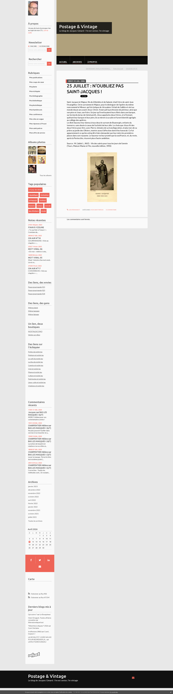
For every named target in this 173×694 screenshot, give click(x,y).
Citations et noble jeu (36, 386)
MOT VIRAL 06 (35, 249)
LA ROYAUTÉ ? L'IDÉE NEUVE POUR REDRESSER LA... (39, 638)
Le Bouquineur (45, 614)
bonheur (43, 200)
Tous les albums (46, 175)
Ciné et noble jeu (34, 369)
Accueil (63, 62)
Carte (31, 579)
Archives (77, 62)
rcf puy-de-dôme (35, 190)
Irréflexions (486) (34, 631)
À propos (92, 62)
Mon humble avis (35, 110)
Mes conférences (35, 114)
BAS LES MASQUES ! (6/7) (39, 428)
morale (48, 206)
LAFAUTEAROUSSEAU (37, 642)
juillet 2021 (32, 517)
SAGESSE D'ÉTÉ (131, 69)
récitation (44, 195)
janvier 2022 (33, 507)
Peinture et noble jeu (36, 355)
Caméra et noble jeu (35, 365)
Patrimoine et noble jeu (37, 379)
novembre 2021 (34, 510)
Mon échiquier (34, 91)
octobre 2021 (33, 514)
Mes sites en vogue (36, 119)
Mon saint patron (35, 128)
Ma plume (33, 87)
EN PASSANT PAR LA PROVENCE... (98, 69)
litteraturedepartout (35, 622)
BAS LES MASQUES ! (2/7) (39, 468)
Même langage (33, 311)
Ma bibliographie (35, 96)
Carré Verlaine (33, 628)
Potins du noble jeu (35, 352)
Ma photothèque (35, 105)
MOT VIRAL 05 (35, 257)
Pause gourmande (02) (36, 290)
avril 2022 (32, 500)
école (43, 211)
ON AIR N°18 (34, 238)
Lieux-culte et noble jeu (37, 382)
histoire (32, 206)
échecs (39, 206)
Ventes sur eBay (34, 335)
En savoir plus (114, 692)
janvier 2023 (33, 486)
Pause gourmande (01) (36, 287)
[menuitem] (63, 60)
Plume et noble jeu (35, 372)
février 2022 (33, 503)
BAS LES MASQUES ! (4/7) (39, 441)
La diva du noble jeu (35, 362)
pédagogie (33, 200)
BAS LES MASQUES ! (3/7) (39, 455)
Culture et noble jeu (35, 376)
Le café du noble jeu (35, 359)
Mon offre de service (37, 133)
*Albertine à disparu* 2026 (38, 626)
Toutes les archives (35, 521)
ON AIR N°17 (34, 268)
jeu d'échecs (34, 211)
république (33, 195)
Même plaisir (33, 308)
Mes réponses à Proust (37, 124)
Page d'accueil (118, 69)
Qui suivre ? (32, 614)
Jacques (32, 412)
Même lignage (33, 314)
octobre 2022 (33, 497)
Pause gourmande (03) (36, 294)
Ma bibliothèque (35, 100)
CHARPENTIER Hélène (38, 425)
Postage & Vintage (78, 26)
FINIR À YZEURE (36, 227)
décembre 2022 (34, 490)
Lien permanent (73, 210)
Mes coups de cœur (36, 82)
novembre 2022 (34, 493)
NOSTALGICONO (35, 331)
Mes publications (35, 77)
